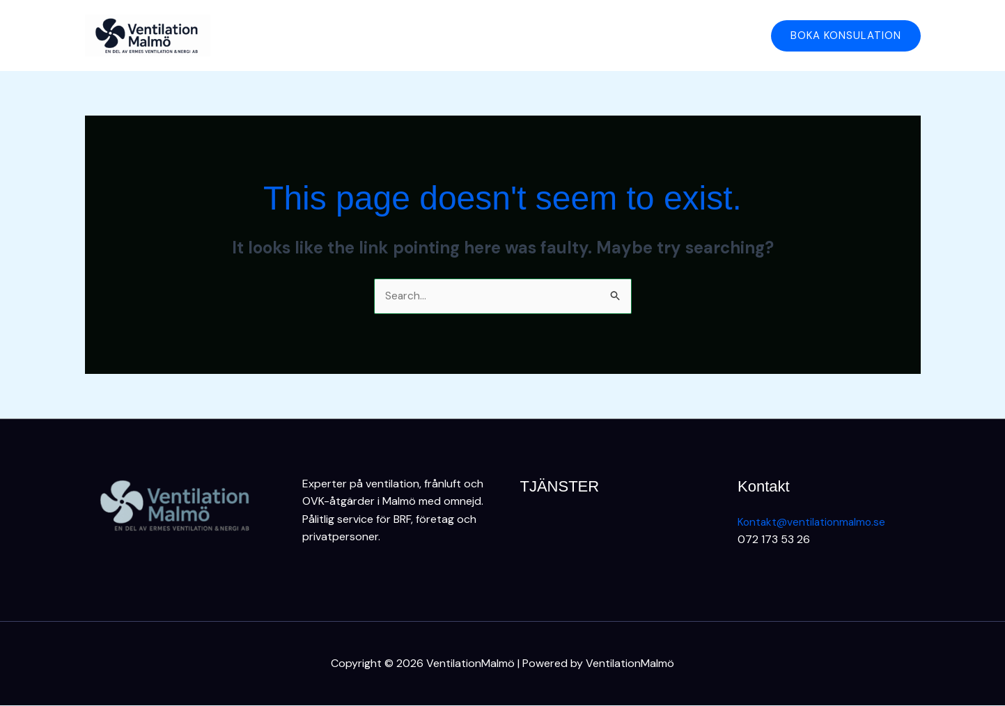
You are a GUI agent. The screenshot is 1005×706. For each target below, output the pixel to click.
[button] (846, 36)
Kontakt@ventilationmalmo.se (813, 522)
